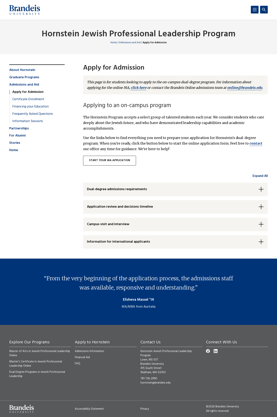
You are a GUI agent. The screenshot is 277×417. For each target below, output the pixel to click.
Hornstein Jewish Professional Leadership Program (138, 34)
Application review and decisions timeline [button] (120, 207)
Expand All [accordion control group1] (260, 176)
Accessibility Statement (89, 409)
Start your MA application (109, 160)
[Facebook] (208, 351)
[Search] (264, 9)
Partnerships (19, 129)
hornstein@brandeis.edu (155, 382)
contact (255, 143)
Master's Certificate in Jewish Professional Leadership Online (35, 363)
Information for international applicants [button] (118, 242)
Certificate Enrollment (28, 99)
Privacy (144, 409)
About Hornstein (22, 70)
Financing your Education (30, 107)
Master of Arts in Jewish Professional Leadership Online (39, 353)
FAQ (77, 363)
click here (138, 88)
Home (113, 43)
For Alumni (17, 136)
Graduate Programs (24, 77)
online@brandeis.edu (244, 88)
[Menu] (255, 9)
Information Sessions (27, 121)
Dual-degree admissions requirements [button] (117, 189)
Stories (14, 143)
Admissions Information (89, 351)
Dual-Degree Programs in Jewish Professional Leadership (37, 374)
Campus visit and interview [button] (108, 224)
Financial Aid (82, 357)
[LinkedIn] (216, 351)
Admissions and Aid (130, 43)
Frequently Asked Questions (32, 114)
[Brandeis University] (24, 10)
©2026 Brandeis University (222, 406)
